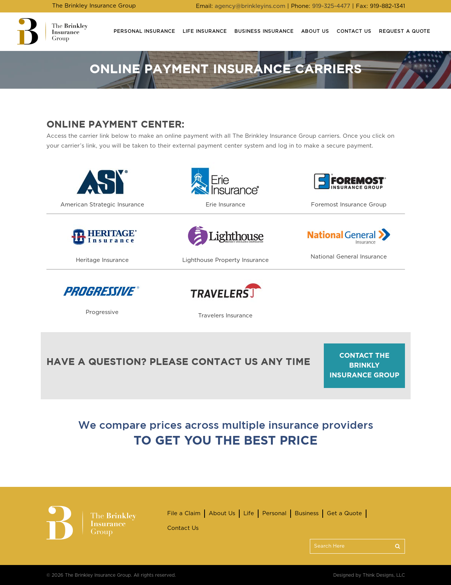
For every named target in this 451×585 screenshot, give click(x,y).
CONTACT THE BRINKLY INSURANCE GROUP (364, 366)
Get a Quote (344, 513)
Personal (274, 513)
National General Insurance (349, 257)
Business (307, 513)
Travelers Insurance (225, 316)
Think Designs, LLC (384, 575)
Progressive (102, 312)
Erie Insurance (225, 205)
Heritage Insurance (102, 260)
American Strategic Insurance (102, 205)
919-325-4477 (331, 6)
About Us (222, 513)
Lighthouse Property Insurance (225, 260)
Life (248, 513)
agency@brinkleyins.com (250, 6)
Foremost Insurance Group (348, 205)
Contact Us (183, 528)
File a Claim (183, 513)
